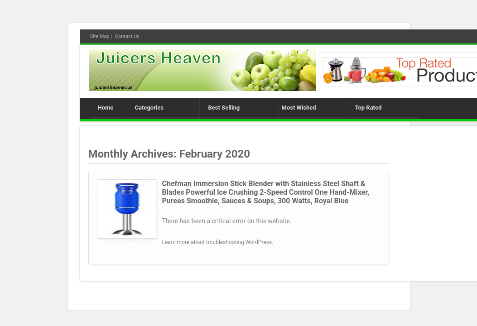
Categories (149, 107)
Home (106, 107)
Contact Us (127, 36)
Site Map (100, 36)
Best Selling (224, 107)
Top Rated (368, 107)
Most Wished (299, 107)
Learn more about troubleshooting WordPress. (218, 242)
